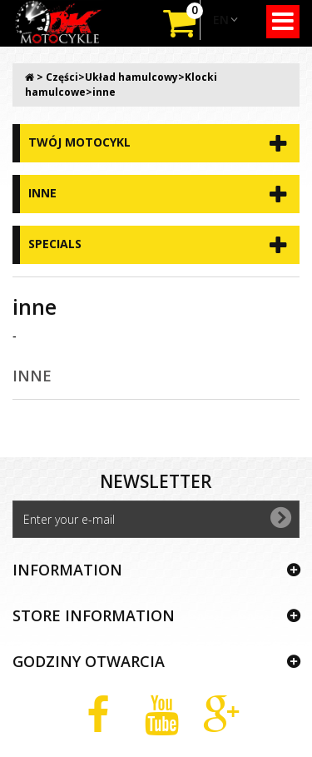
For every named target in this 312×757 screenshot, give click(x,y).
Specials (55, 244)
